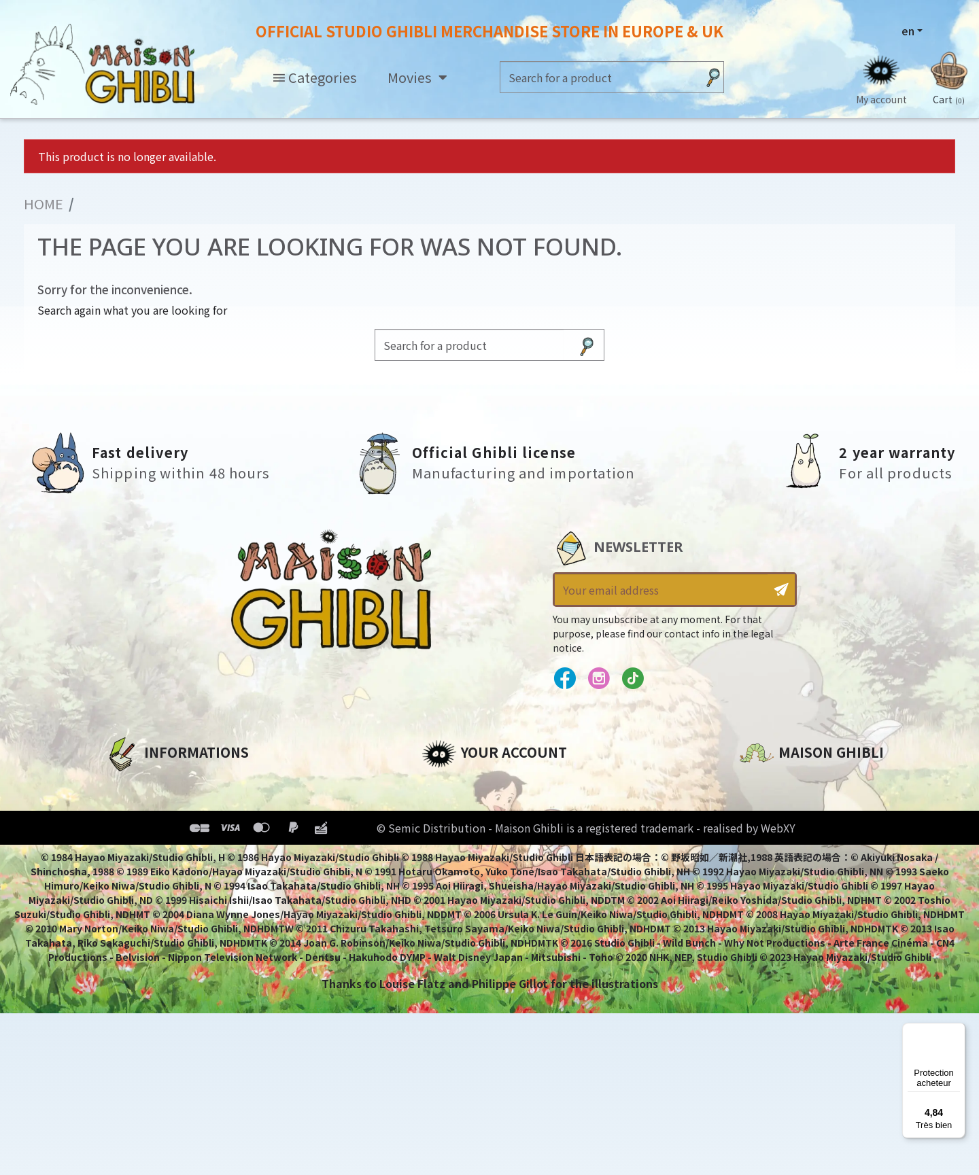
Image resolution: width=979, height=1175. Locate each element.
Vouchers (448, 854)
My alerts (448, 900)
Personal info (459, 785)
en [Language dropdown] (907, 30)
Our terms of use (153, 831)
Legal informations (160, 808)
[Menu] (957, 1031)
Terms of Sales (146, 854)
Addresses (451, 831)
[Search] (598, 77)
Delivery (127, 877)
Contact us (771, 930)
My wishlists (456, 877)
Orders (441, 808)
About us (130, 785)
